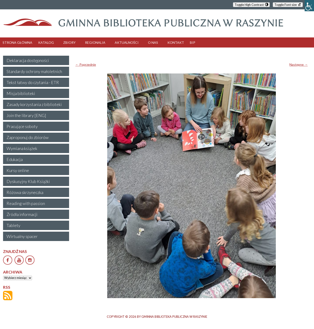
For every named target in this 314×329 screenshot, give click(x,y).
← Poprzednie (85, 64)
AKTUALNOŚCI (127, 42)
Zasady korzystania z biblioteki (34, 104)
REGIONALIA (95, 42)
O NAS (153, 42)
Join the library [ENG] (26, 115)
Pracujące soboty (22, 126)
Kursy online (18, 170)
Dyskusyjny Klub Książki (28, 181)
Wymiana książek (22, 148)
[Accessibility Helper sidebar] (309, 5)
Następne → (298, 64)
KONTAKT (175, 42)
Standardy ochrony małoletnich (34, 71)
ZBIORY (69, 42)
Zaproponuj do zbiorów (27, 137)
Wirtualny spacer (22, 236)
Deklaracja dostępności (28, 60)
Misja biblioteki (21, 93)
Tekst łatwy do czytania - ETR (33, 82)
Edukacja (15, 159)
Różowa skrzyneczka (25, 192)
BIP (192, 42)
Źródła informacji (22, 214)
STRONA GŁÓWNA (17, 42)
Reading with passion (26, 203)
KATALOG (46, 42)
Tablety (13, 225)
